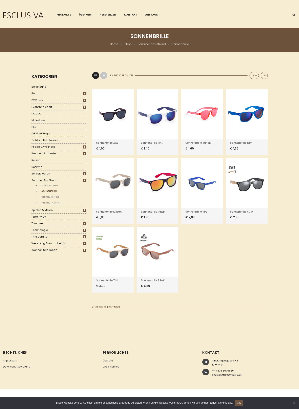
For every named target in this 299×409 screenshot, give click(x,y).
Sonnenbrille (49, 191)
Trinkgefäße (39, 237)
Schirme (36, 167)
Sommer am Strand (152, 44)
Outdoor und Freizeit (44, 140)
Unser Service (111, 366)
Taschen (37, 223)
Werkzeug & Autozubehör (48, 243)
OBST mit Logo (40, 133)
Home (114, 44)
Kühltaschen (49, 185)
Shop (128, 44)
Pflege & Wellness (43, 147)
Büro (34, 93)
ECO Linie (37, 100)
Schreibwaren (40, 173)
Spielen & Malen (42, 210)
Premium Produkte (43, 153)
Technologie (39, 230)
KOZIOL (36, 113)
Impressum (10, 360)
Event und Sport (41, 107)
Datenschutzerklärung (16, 366)
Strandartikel (50, 196)
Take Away (38, 217)
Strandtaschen (51, 202)
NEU (34, 127)
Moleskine (38, 120)
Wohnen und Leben (44, 250)
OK (239, 402)
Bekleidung (38, 87)
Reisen (35, 160)
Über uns (108, 360)
